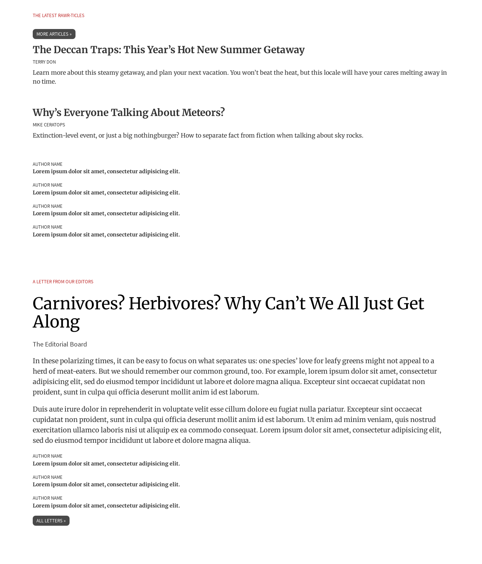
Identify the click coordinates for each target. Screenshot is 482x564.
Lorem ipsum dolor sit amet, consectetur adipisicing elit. (106, 171)
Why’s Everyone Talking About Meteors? (129, 112)
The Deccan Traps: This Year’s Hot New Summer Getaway (169, 49)
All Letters (49, 521)
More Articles (52, 34)
